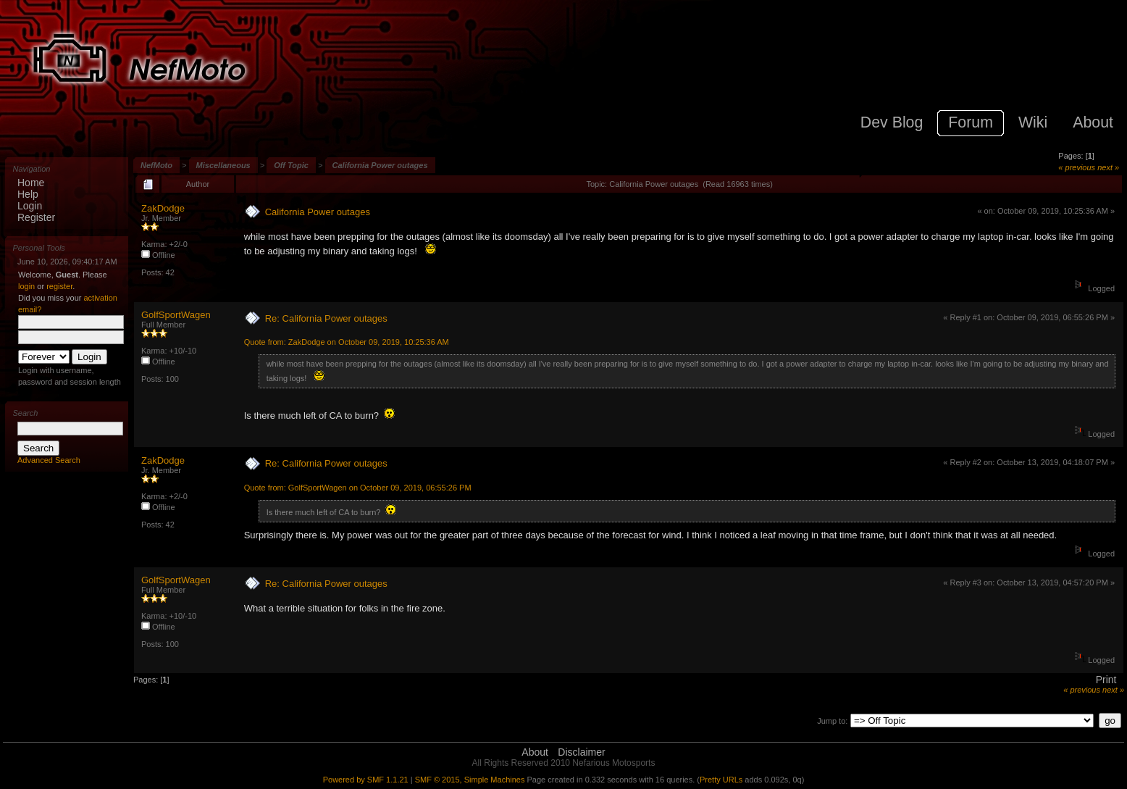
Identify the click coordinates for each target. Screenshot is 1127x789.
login (26, 286)
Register (36, 217)
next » (1108, 167)
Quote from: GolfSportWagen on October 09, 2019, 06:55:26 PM (358, 487)
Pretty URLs (721, 779)
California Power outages (380, 165)
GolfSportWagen (176, 314)
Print (1106, 679)
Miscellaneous (223, 165)
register (59, 286)
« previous (1076, 167)
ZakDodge (163, 208)
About (534, 752)
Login (29, 206)
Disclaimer (581, 752)
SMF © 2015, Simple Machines (470, 779)
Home (30, 182)
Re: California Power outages (326, 318)
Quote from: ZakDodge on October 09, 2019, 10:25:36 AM (346, 342)
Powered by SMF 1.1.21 (366, 779)
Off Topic (291, 165)
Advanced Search (48, 460)
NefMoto (156, 165)
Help (27, 194)
